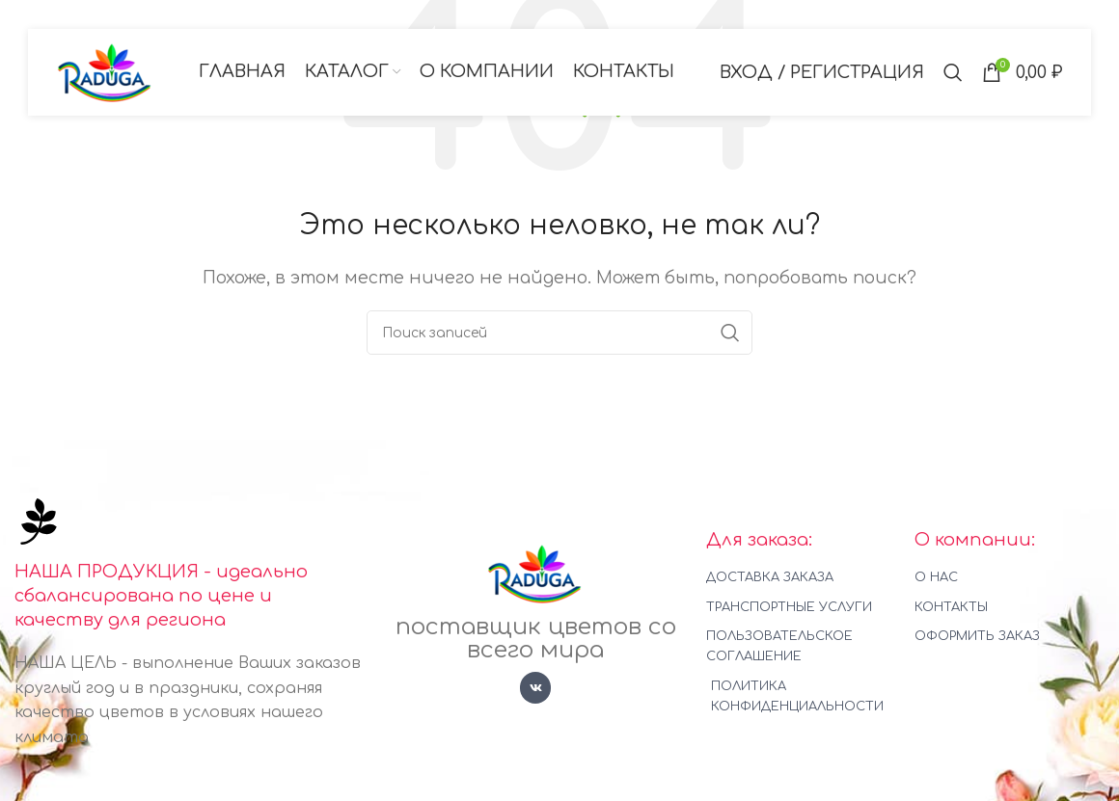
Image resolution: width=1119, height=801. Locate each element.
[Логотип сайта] (105, 71)
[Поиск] (953, 72)
